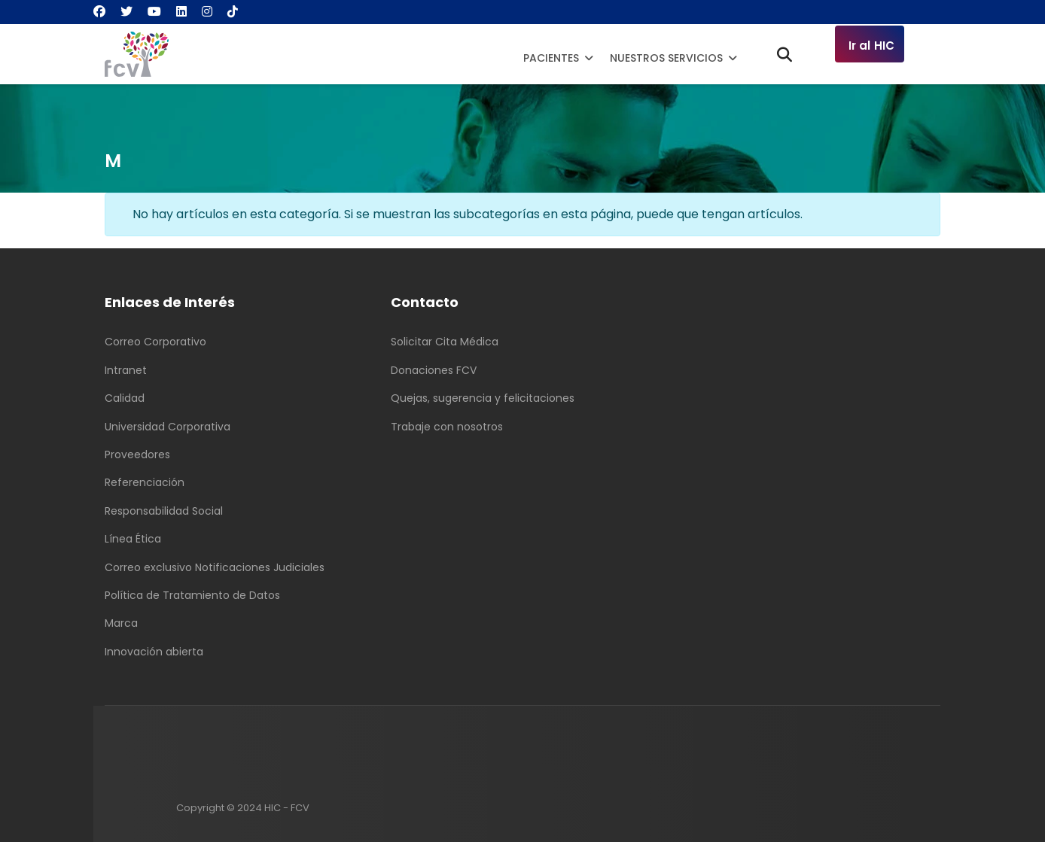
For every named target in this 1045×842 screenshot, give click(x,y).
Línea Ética (133, 538)
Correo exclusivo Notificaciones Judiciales (214, 567)
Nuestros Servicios (666, 57)
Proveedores (137, 454)
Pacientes (551, 57)
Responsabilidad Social (164, 510)
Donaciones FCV (434, 370)
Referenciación (144, 482)
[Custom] (232, 11)
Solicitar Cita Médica (444, 341)
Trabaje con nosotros (447, 426)
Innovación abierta (154, 651)
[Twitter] (126, 11)
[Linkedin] (181, 11)
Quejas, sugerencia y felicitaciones (482, 398)
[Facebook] (99, 11)
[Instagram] (207, 11)
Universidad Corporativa (167, 426)
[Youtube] (154, 11)
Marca (121, 623)
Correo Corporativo (155, 341)
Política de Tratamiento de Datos (192, 595)
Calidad (125, 398)
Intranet (126, 370)
